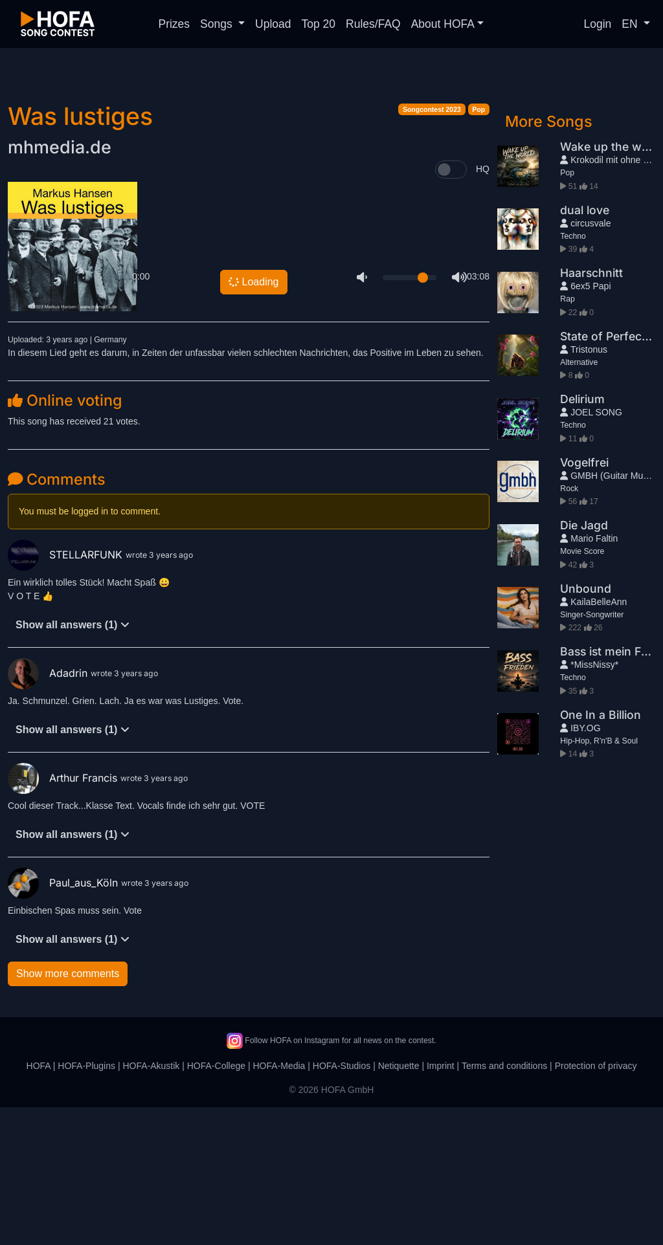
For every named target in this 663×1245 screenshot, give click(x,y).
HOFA (39, 1203)
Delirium (582, 537)
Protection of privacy (596, 1203)
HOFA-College (216, 1203)
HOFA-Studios (341, 1203)
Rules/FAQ (373, 23)
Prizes (174, 23)
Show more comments (67, 1111)
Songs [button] (217, 23)
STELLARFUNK (67, 692)
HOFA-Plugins (86, 1203)
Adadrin (49, 810)
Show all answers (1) (72, 762)
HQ (482, 307)
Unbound (585, 726)
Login (598, 23)
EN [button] (631, 23)
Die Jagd (584, 663)
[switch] (451, 307)
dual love (584, 348)
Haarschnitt (591, 410)
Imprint (441, 1203)
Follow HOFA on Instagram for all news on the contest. (331, 1178)
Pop (478, 247)
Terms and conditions (504, 1203)
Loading (254, 419)
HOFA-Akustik (150, 1203)
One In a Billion (600, 852)
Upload (273, 23)
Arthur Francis (64, 915)
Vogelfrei (584, 600)
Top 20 (319, 23)
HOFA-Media (279, 1203)
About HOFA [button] (443, 23)
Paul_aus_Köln (64, 1020)
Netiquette (399, 1203)
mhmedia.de (59, 284)
